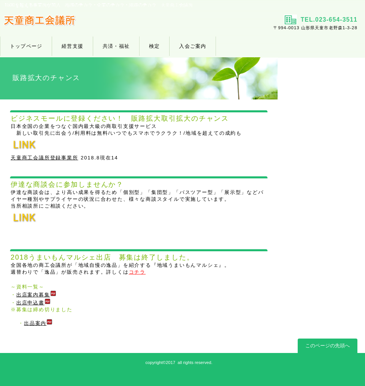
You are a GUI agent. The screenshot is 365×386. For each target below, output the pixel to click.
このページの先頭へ (327, 345)
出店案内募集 (36, 295)
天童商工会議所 (90, 23)
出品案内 (38, 323)
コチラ (137, 272)
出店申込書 (33, 303)
